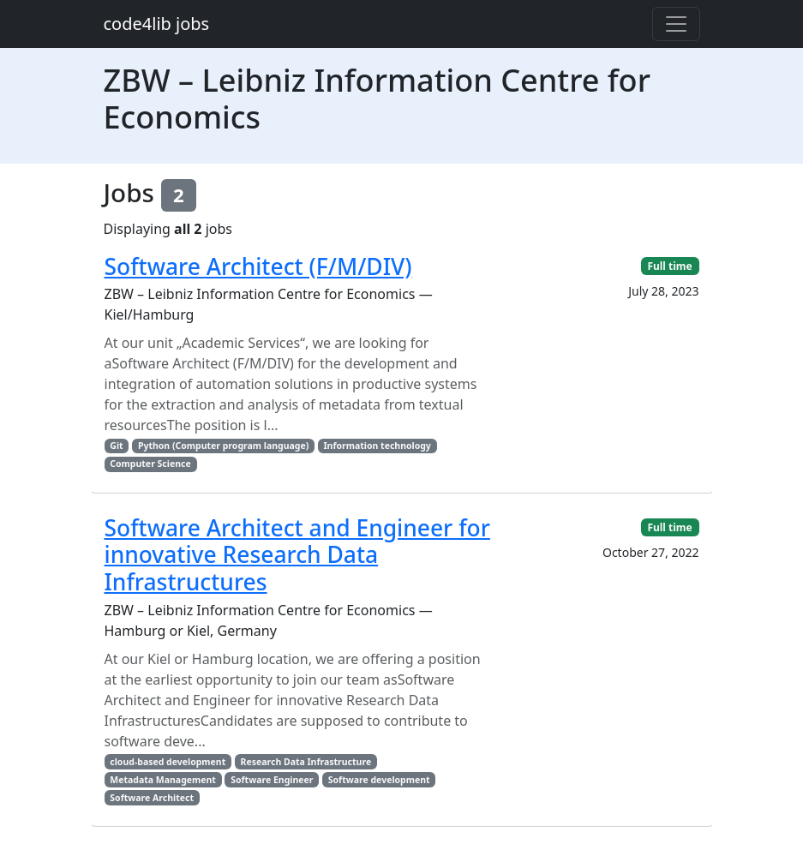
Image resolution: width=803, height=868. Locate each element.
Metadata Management (163, 780)
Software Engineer (272, 780)
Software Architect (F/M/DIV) (258, 266)
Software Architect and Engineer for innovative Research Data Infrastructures (297, 554)
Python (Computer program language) (223, 446)
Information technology (377, 446)
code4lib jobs (157, 23)
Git (116, 446)
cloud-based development (167, 762)
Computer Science (150, 464)
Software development (379, 780)
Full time (669, 266)
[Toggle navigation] (676, 24)
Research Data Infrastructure (306, 762)
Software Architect (152, 798)
